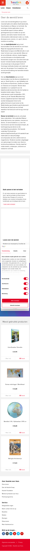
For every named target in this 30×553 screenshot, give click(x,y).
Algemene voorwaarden (8, 542)
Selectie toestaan (15, 305)
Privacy (20, 542)
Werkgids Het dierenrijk (15, 458)
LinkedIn (10, 533)
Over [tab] (24, 250)
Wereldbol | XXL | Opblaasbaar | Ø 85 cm (15, 421)
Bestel (22, 358)
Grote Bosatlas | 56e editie (15, 347)
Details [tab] (15, 250)
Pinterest (22, 533)
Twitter (18, 533)
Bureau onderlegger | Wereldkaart (15, 384)
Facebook (3, 533)
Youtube (14, 533)
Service (4, 503)
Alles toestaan (15, 300)
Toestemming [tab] (6, 250)
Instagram (7, 533)
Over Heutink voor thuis (10, 481)
